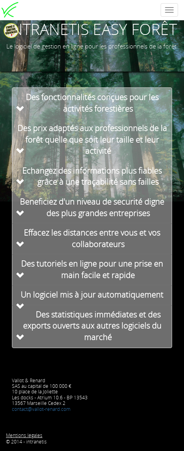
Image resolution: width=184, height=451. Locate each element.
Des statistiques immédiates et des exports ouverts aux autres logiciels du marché (92, 326)
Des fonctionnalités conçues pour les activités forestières (92, 103)
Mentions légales (24, 435)
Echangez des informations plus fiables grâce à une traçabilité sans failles (92, 176)
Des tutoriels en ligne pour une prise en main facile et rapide (92, 269)
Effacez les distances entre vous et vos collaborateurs (92, 238)
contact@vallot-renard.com (41, 409)
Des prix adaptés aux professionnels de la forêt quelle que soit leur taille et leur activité (92, 139)
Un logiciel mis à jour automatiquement (92, 294)
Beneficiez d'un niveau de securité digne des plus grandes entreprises (92, 207)
